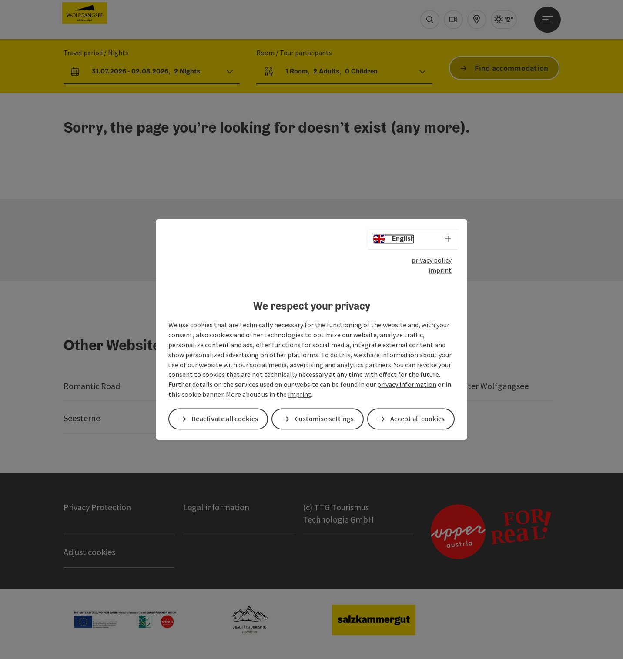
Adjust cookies (89, 551)
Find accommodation (511, 68)
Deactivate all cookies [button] (224, 419)
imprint (440, 270)
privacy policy (432, 260)
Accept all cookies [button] (417, 419)
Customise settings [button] (324, 419)
